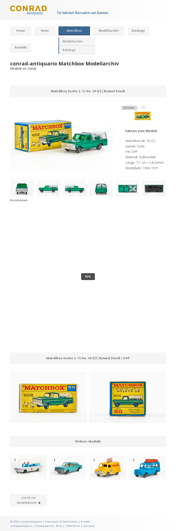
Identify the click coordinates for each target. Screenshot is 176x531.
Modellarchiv (109, 31)
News (45, 31)
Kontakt (21, 47)
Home (20, 31)
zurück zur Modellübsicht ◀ (28, 500)
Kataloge (138, 31)
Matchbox (74, 31)
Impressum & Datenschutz (61, 521)
